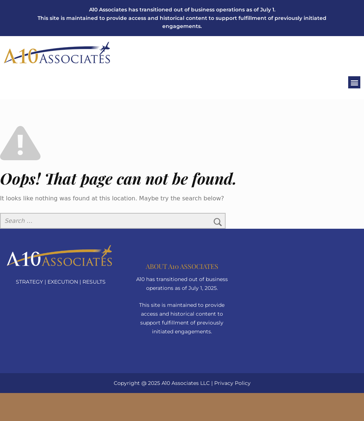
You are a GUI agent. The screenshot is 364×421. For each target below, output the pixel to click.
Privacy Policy (232, 383)
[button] (354, 82)
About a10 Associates (182, 266)
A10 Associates (180, 383)
